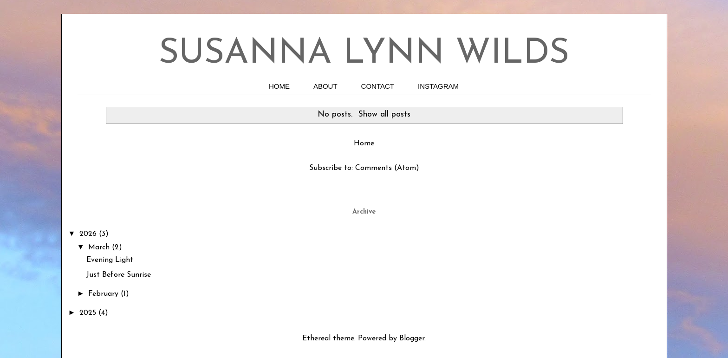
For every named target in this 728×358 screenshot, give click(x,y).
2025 (88, 313)
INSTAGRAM (438, 86)
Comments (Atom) (387, 168)
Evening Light (109, 260)
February (104, 294)
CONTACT (377, 86)
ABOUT (325, 86)
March (100, 247)
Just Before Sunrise (118, 275)
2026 (89, 234)
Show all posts (384, 114)
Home (364, 143)
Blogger (411, 338)
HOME (279, 86)
